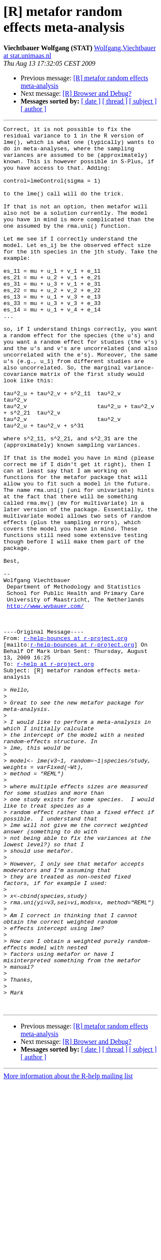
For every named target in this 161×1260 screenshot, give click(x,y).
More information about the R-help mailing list (68, 1252)
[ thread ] (115, 101)
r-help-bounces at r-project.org (76, 741)
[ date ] (90, 101)
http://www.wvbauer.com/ (45, 702)
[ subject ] (143, 101)
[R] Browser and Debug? (97, 93)
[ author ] (33, 109)
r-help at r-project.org (55, 772)
